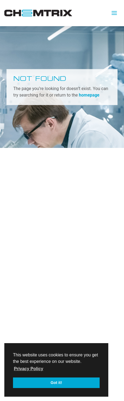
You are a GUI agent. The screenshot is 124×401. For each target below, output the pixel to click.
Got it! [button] (56, 382)
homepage (89, 94)
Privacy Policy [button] (28, 368)
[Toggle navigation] (114, 13)
